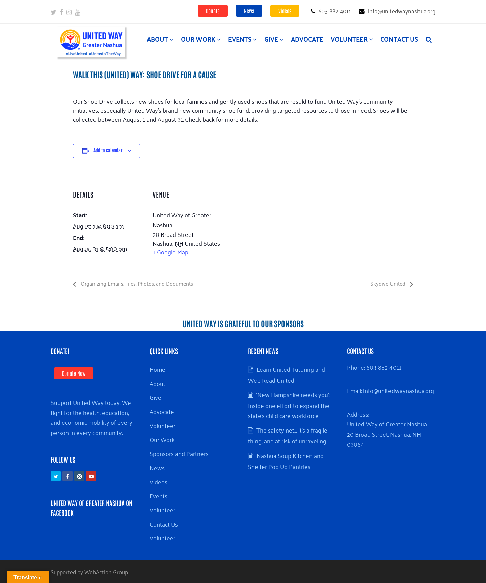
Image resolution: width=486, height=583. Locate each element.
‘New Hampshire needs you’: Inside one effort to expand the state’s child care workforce (288, 404)
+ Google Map (170, 251)
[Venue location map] (268, 215)
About (157, 383)
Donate (213, 10)
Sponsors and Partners (179, 453)
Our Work (162, 439)
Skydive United (388, 283)
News (249, 10)
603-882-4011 (383, 367)
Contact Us (164, 524)
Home (157, 369)
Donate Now (73, 373)
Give (155, 397)
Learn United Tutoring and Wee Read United (286, 374)
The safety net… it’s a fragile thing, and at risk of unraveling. (287, 435)
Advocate (162, 411)
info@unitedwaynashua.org (398, 390)
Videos (284, 10)
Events (158, 495)
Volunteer (163, 425)
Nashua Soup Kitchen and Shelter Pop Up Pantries (286, 461)
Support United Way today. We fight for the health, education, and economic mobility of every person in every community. (91, 417)
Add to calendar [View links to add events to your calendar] (108, 150)
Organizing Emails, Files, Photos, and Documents (136, 283)
